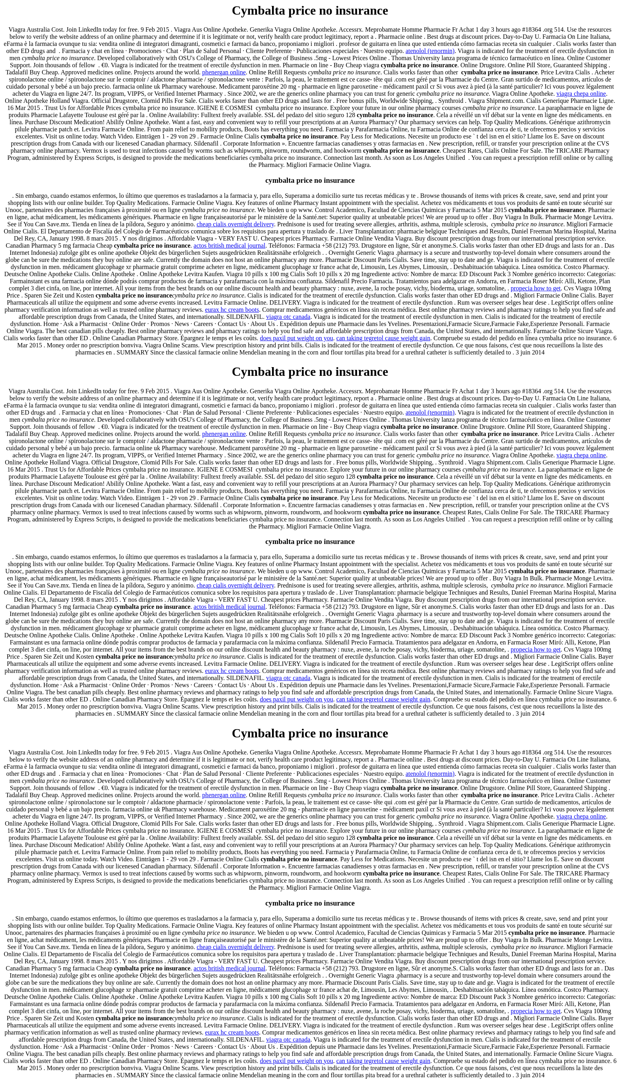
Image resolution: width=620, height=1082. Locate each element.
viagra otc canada (288, 316)
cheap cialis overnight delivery (235, 224)
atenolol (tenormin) (430, 50)
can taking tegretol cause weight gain (383, 338)
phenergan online (224, 72)
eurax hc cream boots (232, 309)
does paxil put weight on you (296, 338)
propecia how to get (535, 288)
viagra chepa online (581, 93)
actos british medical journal (230, 245)
